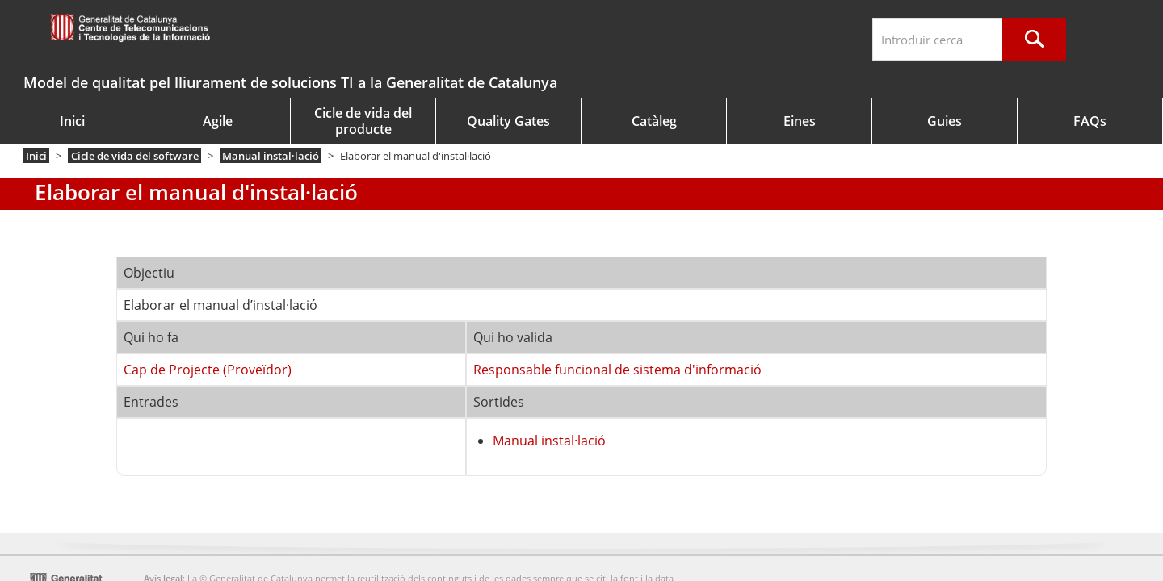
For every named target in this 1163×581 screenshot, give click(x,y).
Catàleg (654, 121)
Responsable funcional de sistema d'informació (617, 369)
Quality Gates (508, 121)
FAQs (1089, 121)
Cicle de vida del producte (363, 121)
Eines (799, 121)
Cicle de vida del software (135, 155)
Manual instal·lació (270, 155)
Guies (944, 121)
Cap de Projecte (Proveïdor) (208, 369)
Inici (72, 121)
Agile (218, 121)
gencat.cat (195, 30)
